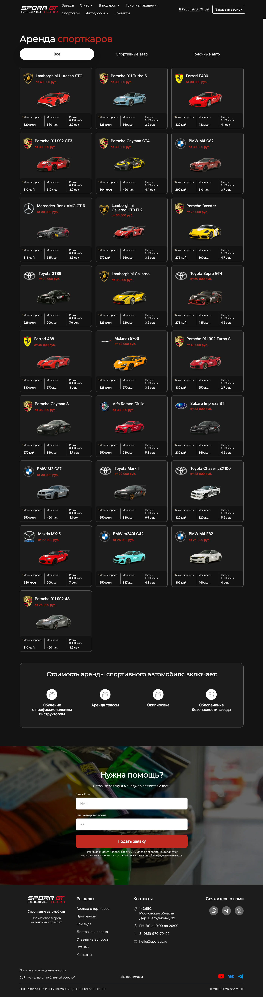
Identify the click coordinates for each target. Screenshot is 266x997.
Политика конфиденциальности (43, 970)
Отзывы (83, 947)
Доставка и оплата (92, 932)
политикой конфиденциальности (160, 855)
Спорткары (71, 13)
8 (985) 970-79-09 (194, 9)
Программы (87, 916)
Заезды (68, 5)
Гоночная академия (142, 5)
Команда (84, 924)
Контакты (122, 13)
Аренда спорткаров (93, 909)
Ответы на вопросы (93, 939)
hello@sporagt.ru (153, 941)
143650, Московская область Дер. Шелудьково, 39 (157, 913)
